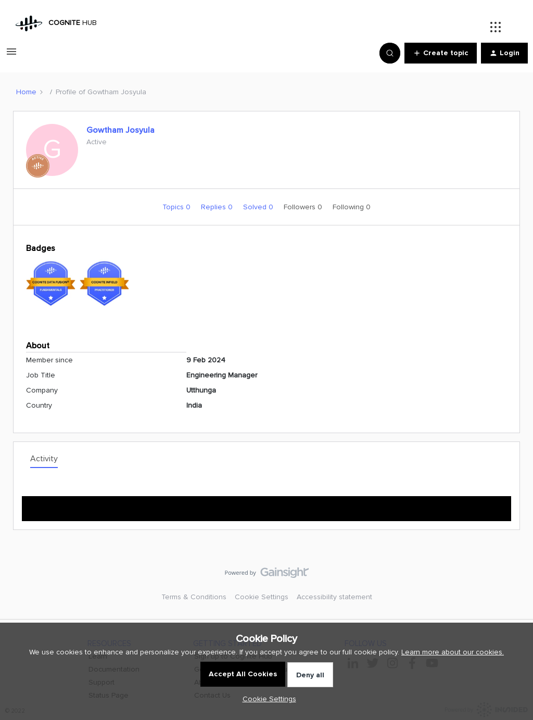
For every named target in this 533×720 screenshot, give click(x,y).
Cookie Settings (261, 596)
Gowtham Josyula (120, 130)
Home (26, 91)
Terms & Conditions (193, 596)
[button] (11, 55)
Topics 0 (177, 207)
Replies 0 (218, 207)
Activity (44, 458)
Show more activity (267, 505)
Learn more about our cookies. (452, 652)
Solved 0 (259, 207)
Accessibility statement (334, 596)
